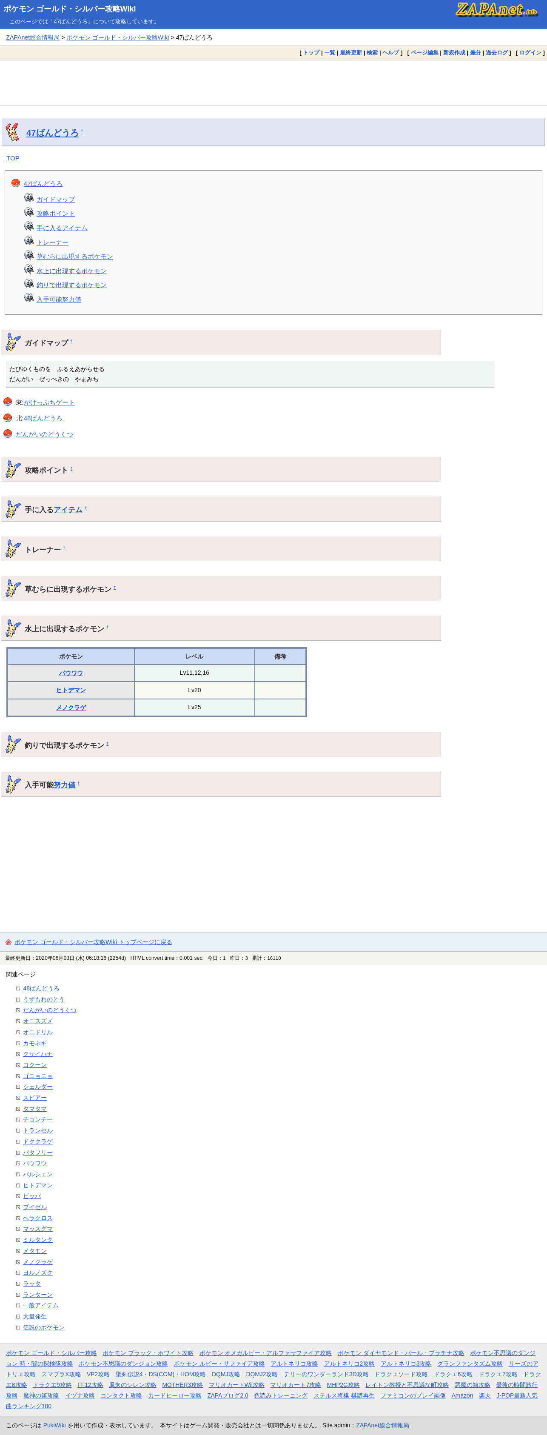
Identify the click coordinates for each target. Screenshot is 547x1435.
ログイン (530, 52)
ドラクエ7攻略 (498, 1374)
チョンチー (38, 1119)
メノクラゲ (71, 707)
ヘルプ (390, 52)
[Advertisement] (273, 82)
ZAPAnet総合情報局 (33, 37)
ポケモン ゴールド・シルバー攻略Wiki (69, 9)
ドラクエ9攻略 (52, 1384)
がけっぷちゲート (49, 402)
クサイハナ (38, 1053)
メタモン (35, 1250)
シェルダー (38, 1086)
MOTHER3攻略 (182, 1384)
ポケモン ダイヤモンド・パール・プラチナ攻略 (401, 1352)
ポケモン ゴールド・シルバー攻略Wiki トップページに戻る (93, 942)
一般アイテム (41, 1305)
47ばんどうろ (52, 132)
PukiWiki (54, 1425)
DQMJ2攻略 (262, 1374)
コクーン (35, 1064)
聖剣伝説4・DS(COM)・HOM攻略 (161, 1374)
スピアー (35, 1097)
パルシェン (38, 1174)
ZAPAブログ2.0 (227, 1395)
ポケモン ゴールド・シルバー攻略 (51, 1352)
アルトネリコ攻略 (294, 1363)
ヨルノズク (38, 1272)
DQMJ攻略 (226, 1374)
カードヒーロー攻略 (175, 1395)
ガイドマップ (56, 199)
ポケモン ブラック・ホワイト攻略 (148, 1352)
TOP (13, 158)
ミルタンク (38, 1239)
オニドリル (38, 1032)
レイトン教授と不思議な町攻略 (407, 1384)
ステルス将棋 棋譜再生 (344, 1395)
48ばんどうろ (43, 418)
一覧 (329, 52)
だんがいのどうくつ (44, 434)
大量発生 (35, 1316)
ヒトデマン (71, 690)
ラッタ (32, 1283)
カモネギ (35, 1043)
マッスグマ (38, 1228)
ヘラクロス (38, 1218)
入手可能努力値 (59, 299)
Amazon (462, 1395)
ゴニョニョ (38, 1076)
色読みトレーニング (281, 1395)
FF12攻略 (90, 1384)
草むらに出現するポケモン (75, 256)
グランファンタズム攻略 (470, 1363)
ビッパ (32, 1196)
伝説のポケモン (44, 1327)
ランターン (38, 1294)
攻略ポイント (56, 213)
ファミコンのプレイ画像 (413, 1395)
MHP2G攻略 (343, 1384)
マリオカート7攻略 (295, 1384)
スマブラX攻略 (61, 1374)
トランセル (38, 1130)
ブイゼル (35, 1207)
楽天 (485, 1395)
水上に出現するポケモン (72, 270)
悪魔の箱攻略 (472, 1384)
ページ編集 (425, 52)
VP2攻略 (98, 1374)
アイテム (68, 509)
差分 (475, 52)
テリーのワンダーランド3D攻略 (326, 1374)
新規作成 (454, 52)
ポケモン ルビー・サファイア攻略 (219, 1363)
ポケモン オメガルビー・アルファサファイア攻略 (265, 1352)
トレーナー (52, 242)
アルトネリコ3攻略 (406, 1363)
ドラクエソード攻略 (401, 1374)
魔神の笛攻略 (41, 1395)
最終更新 (351, 52)
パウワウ (71, 673)
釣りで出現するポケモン (72, 284)
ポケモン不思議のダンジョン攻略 (123, 1363)
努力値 (64, 785)
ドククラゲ (38, 1141)
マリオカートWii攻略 (237, 1384)
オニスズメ (38, 1021)
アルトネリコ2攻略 (349, 1363)
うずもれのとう (44, 999)
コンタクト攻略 (121, 1395)
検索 (372, 52)
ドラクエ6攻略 (453, 1374)
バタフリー (38, 1152)
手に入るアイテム (62, 227)
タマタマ (35, 1108)
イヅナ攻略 (80, 1395)
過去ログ (497, 52)
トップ (311, 52)
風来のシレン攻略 (133, 1384)
